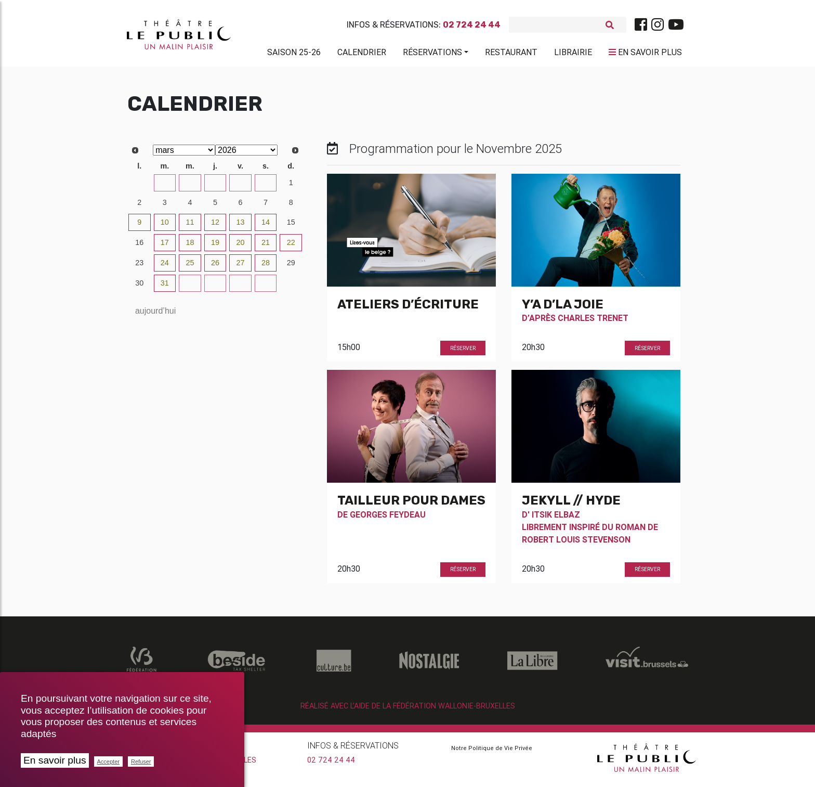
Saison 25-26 (294, 54)
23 (139, 187)
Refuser (141, 761)
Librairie (573, 54)
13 (240, 226)
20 (240, 246)
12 (215, 226)
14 (265, 226)
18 (190, 246)
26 (215, 187)
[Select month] (184, 154)
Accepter (108, 761)
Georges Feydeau (388, 518)
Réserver (463, 352)
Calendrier (361, 54)
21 (265, 246)
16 (139, 246)
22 (291, 246)
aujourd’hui (155, 315)
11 (190, 226)
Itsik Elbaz (556, 518)
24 (165, 187)
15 (291, 226)
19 (215, 246)
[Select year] (246, 154)
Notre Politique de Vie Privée (491, 752)
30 (139, 287)
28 (265, 187)
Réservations (432, 54)
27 (240, 187)
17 (165, 246)
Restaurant (511, 54)
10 (165, 226)
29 (291, 267)
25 (190, 187)
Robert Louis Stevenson (576, 543)
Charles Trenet (593, 322)
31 (165, 287)
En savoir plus (54, 760)
